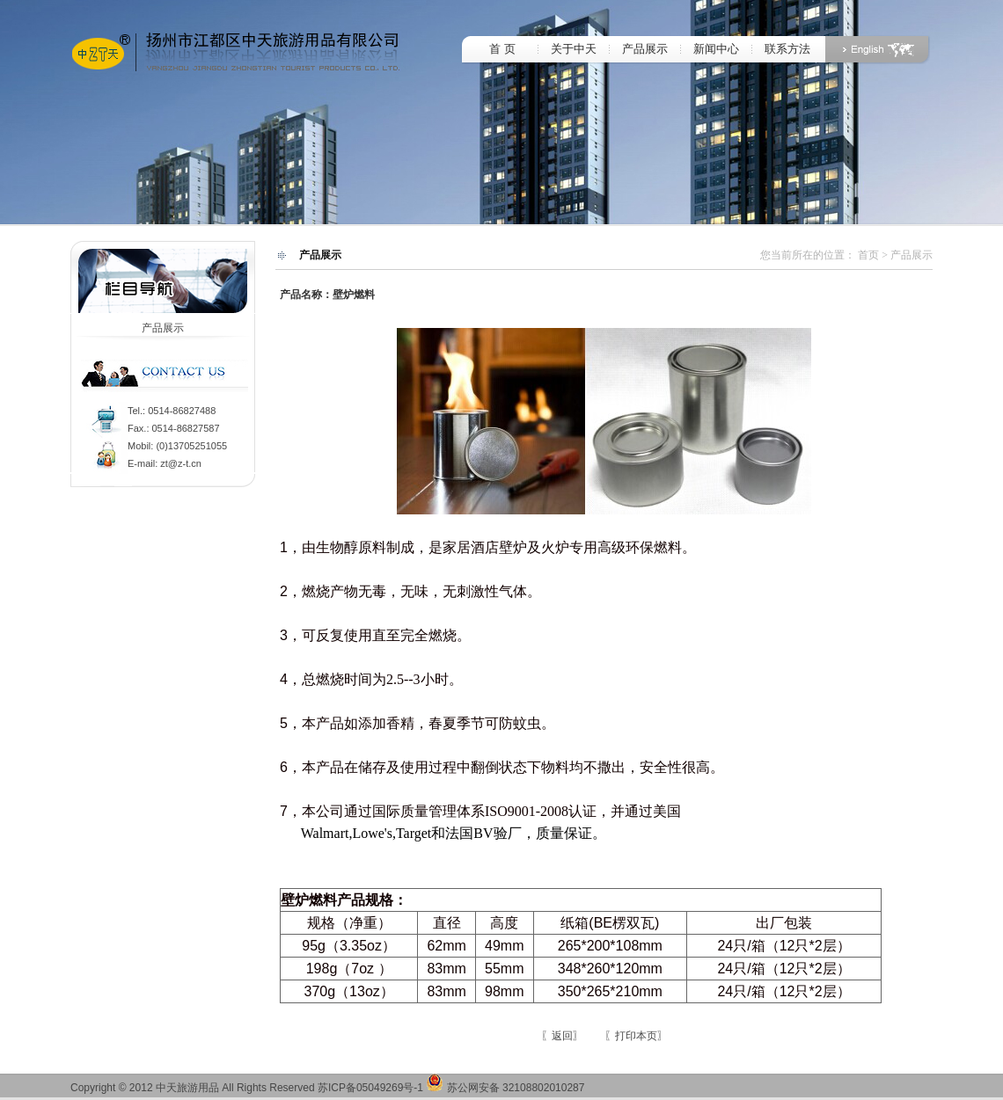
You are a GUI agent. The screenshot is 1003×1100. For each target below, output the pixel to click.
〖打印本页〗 (636, 1036)
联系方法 (787, 48)
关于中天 (574, 48)
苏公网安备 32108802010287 (505, 1088)
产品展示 (645, 48)
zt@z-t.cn (180, 463)
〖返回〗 (562, 1036)
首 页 (502, 48)
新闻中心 (716, 48)
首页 (868, 255)
